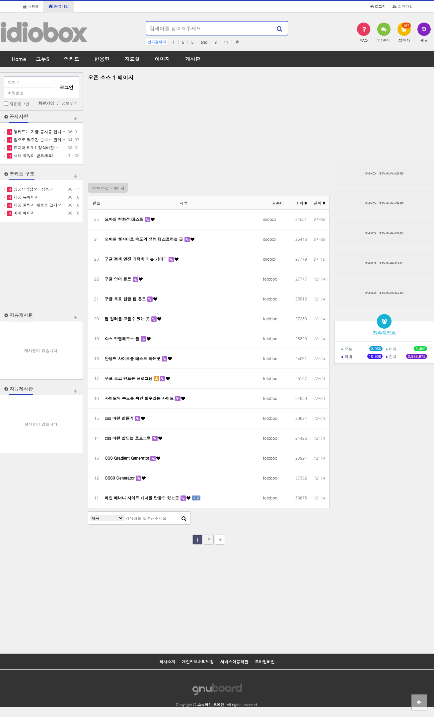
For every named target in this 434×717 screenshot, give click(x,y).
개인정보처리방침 (198, 661)
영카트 (71, 58)
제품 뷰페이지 (25, 197)
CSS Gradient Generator (128, 458)
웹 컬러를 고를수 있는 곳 (128, 318)
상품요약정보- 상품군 (32, 189)
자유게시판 (21, 315)
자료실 (132, 58)
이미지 (162, 58)
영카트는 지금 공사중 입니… (38, 131)
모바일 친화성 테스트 (125, 219)
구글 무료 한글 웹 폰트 (126, 298)
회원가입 (403, 6)
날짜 (319, 203)
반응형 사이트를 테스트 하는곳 (133, 358)
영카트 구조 (22, 173)
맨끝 (220, 540)
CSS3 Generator (120, 478)
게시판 (192, 58)
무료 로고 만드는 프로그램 (129, 378)
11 (226, 42)
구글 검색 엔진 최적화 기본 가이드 (137, 259)
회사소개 (167, 661)
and (203, 42)
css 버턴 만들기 (120, 418)
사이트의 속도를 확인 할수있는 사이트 (140, 398)
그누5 (42, 58)
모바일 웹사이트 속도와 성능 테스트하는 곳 (144, 239)
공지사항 (18, 116)
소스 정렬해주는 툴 (123, 338)
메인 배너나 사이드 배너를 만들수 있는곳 (143, 497)
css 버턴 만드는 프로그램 (128, 438)
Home (19, 58)
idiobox (43, 33)
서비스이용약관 (234, 661)
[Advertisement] (41, 267)
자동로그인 (19, 103)
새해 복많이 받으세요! (32, 155)
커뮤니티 (58, 6)
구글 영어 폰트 (119, 279)
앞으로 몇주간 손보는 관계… (38, 139)
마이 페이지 (23, 213)
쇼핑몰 (31, 6)
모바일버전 (265, 661)
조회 (301, 203)
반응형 (101, 58)
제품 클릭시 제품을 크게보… (38, 205)
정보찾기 (70, 103)
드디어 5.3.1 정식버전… (35, 147)
